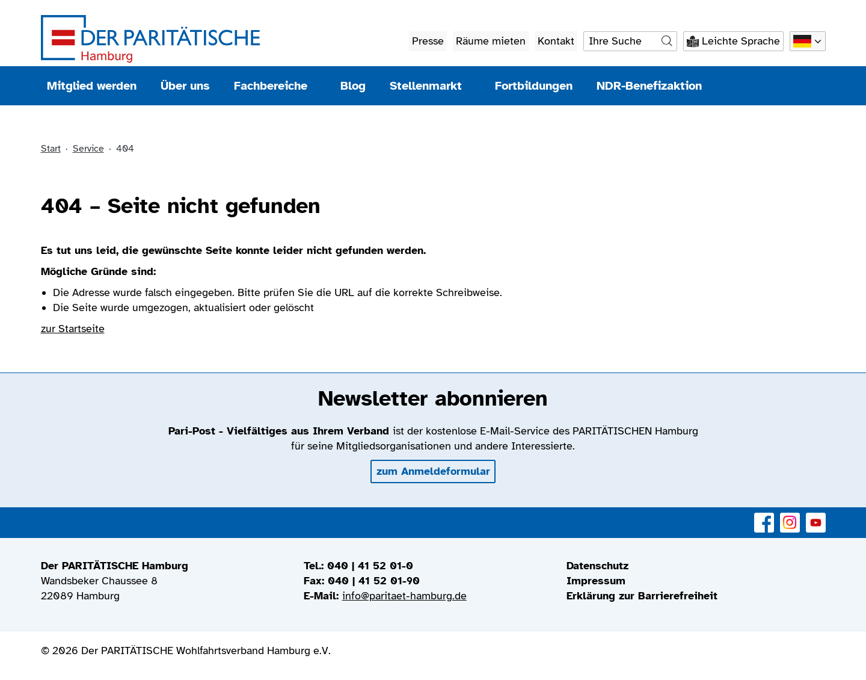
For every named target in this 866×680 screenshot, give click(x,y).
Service (88, 149)
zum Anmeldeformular (433, 471)
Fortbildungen (534, 85)
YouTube (816, 516)
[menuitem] (696, 565)
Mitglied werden (92, 85)
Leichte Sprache (741, 41)
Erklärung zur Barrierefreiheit (642, 595)
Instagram (790, 516)
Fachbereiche (275, 85)
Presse (428, 41)
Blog (353, 85)
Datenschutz (597, 565)
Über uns (185, 85)
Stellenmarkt (430, 85)
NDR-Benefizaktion (649, 85)
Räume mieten (491, 41)
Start (51, 149)
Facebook (764, 516)
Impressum (596, 580)
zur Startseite (73, 328)
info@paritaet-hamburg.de (404, 595)
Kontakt (556, 41)
